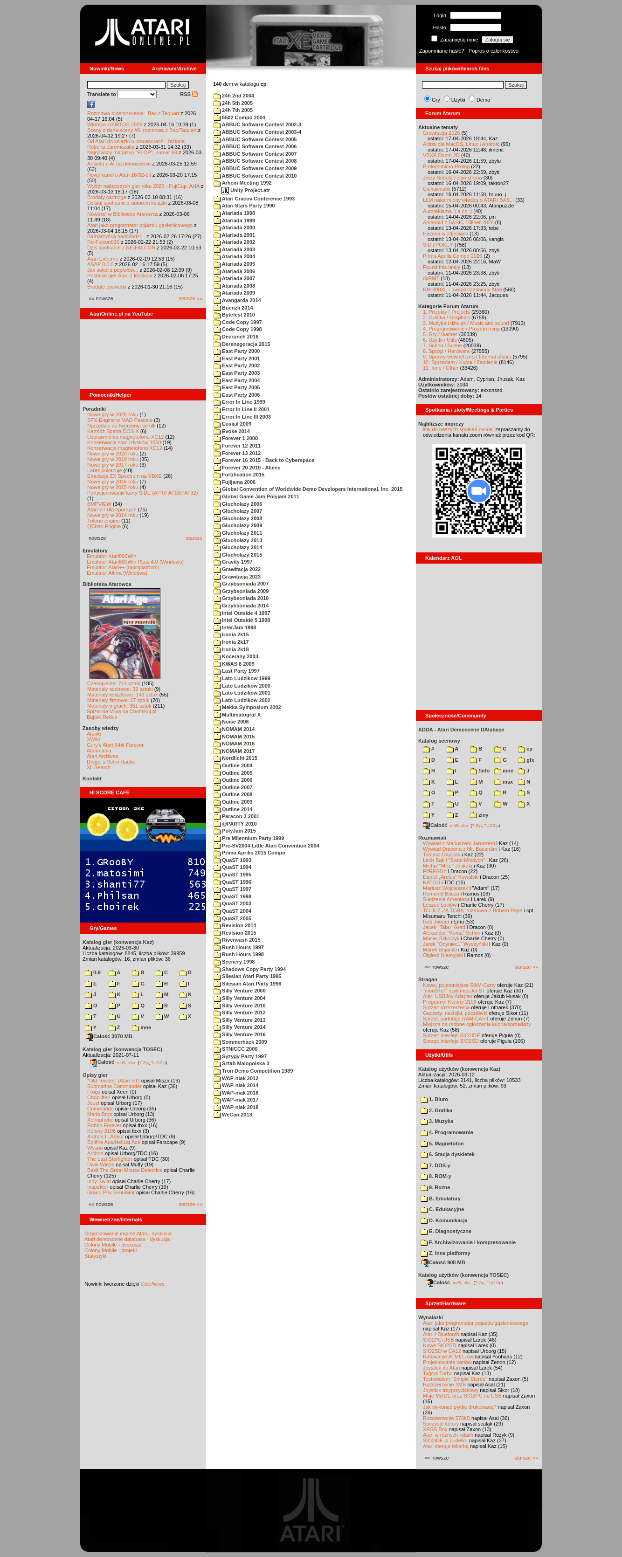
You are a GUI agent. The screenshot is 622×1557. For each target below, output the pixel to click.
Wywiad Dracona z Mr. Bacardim (460, 849)
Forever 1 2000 (236, 438)
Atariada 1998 (234, 213)
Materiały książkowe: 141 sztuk (122, 694)
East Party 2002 (237, 365)
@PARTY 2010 (235, 824)
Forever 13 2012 (237, 453)
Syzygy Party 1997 (240, 1056)
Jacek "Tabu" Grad (444, 927)
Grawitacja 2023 (237, 576)
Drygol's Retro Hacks (111, 762)
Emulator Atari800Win (111, 556)
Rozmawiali (432, 838)
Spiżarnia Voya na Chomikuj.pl (121, 711)
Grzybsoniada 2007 (241, 583)
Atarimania (99, 750)
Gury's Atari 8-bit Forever (115, 745)
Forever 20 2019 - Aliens (247, 467)
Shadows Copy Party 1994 (250, 969)
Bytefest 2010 (234, 314)
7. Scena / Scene (442, 345)
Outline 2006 (233, 780)
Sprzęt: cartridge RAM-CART (456, 1018)
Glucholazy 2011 (238, 533)
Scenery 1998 (234, 962)
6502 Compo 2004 (239, 117)
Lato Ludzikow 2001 (242, 693)
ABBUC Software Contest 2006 (255, 146)
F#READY (435, 871)
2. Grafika (436, 1110)
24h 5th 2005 (233, 103)
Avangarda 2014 (237, 300)
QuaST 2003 (232, 903)
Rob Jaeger (436, 921)
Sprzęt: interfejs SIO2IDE (451, 1035)
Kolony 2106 (101, 1131)
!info (480, 770)
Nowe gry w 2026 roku (112, 414)
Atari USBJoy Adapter (447, 996)
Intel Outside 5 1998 (242, 620)
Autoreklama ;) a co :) (447, 211)
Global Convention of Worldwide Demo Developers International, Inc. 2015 (308, 489)
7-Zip (144, 1062)
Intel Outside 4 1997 (242, 613)
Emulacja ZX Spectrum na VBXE (124, 476)
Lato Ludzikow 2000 (242, 686)
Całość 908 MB (443, 1262)
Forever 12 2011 (237, 445)
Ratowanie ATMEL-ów (448, 1356)
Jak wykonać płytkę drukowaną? (460, 1407)
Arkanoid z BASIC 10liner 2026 (458, 222)
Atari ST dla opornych (112, 509)
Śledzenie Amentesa (446, 899)
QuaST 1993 (232, 860)
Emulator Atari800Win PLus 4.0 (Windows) (135, 562)
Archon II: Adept (106, 1136)
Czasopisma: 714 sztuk (113, 683)
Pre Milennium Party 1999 (249, 838)
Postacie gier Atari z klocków (119, 275)
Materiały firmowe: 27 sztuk (118, 700)
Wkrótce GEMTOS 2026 (114, 124)
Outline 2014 (233, 809)
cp (525, 748)
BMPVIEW (99, 504)
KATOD (431, 882)
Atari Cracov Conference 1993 (254, 198)
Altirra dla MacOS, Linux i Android (461, 144)
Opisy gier (95, 1075)
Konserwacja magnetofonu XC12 (124, 448)
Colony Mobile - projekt (110, 1250)
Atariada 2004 (234, 256)
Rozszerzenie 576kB (446, 1418)
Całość (102, 1062)
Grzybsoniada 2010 (241, 598)
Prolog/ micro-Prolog (446, 166)
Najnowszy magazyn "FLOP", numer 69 (132, 152)
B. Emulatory (441, 1198)
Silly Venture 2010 (240, 1005)
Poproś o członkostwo (493, 51)
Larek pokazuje (104, 470)
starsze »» (190, 298)
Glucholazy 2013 (238, 540)
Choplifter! (99, 1097)
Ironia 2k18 (231, 649)
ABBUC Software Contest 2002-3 (257, 124)
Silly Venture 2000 (240, 990)
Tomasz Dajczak (441, 854)
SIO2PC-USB (438, 1340)
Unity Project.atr (245, 190)
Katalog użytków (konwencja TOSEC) (463, 1275)
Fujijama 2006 (235, 482)
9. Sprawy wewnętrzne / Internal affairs (467, 356)
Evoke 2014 (232, 431)
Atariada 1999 (234, 220)
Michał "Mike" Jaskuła (447, 865)
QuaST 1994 (232, 867)
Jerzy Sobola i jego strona (452, 177)
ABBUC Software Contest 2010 (255, 176)
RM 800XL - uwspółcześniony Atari (462, 289)
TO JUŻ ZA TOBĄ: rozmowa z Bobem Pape (472, 910)
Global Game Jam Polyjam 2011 (256, 496)
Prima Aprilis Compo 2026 (452, 256)
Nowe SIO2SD (439, 1345)
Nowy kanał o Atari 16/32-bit (119, 175)
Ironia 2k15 (231, 634)
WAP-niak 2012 (236, 1078)
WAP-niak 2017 (236, 1099)
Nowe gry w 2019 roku (112, 459)
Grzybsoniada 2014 (241, 605)
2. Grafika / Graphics (446, 317)
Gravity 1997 (233, 562)
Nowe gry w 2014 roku (112, 515)
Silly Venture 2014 (240, 1027)
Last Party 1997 (237, 671)
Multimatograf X (237, 714)
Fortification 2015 (239, 474)
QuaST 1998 (232, 896)
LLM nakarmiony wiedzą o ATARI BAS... (468, 200)
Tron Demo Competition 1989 (253, 1071)
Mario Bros (99, 1114)
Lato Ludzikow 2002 (242, 700)
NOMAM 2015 (234, 736)
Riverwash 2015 (237, 940)
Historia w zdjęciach (445, 233)
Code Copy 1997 (238, 322)
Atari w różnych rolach (448, 1435)
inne (141, 1027)
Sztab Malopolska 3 (242, 1063)
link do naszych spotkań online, (458, 429)
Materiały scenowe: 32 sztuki (120, 689)
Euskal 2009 (232, 424)
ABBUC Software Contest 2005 (255, 139)
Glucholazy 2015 (238, 555)
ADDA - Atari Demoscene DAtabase (461, 729)
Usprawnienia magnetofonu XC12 (125, 437)
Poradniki (94, 409)
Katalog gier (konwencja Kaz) (118, 942)
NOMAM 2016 (234, 743)
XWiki (93, 739)
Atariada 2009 (234, 293)
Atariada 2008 (234, 286)
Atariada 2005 (234, 264)
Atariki (94, 734)
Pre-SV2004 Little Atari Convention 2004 (266, 845)
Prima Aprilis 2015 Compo (249, 852)
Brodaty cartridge (106, 197)
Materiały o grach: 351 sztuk (119, 706)
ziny (479, 815)
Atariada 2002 (234, 242)
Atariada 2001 (234, 235)
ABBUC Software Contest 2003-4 (257, 132)
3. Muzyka (437, 1121)
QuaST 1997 (232, 889)
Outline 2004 (233, 765)
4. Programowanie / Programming (461, 328)
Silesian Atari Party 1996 (247, 983)
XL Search (99, 767)
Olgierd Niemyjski (443, 955)
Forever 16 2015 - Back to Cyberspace (264, 460)
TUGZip (158, 1062)
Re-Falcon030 (103, 242)
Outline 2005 (233, 773)
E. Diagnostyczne (446, 1231)
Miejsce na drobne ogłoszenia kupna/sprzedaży (477, 1024)
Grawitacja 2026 (441, 133)
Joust (93, 1103)
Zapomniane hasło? (441, 51)
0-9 (93, 972)
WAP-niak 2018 (236, 1107)
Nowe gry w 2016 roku (112, 481)
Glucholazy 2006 (238, 504)
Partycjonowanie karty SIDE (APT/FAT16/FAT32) (142, 493)
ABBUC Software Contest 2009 (255, 168)
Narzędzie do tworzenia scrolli (121, 425)
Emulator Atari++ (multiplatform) (123, 567)
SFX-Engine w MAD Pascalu (119, 420)
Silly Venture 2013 (240, 1020)
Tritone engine (103, 521)
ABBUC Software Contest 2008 (255, 161)
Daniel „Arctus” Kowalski (450, 877)
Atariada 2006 (234, 271)
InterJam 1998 (235, 627)
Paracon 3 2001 (236, 816)
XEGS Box (435, 1429)
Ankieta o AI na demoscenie (119, 163)
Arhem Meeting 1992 (243, 183)
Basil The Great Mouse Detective (124, 1170)
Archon (95, 1153)
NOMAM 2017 (234, 751)
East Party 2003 (237, 373)
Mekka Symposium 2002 (247, 707)
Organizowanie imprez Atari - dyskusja (128, 1233)
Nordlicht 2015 (235, 758)
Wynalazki (430, 1317)
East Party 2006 (237, 395)
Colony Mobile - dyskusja (112, 1244)
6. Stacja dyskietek (448, 1154)
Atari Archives (102, 756)
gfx (526, 760)
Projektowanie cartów (447, 1362)
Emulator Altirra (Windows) (117, 573)
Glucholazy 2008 (238, 518)
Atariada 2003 (234, 249)
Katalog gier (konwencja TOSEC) (122, 1049)
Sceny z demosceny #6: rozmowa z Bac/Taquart (142, 130)
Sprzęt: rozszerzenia (446, 1007)
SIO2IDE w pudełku (445, 1440)
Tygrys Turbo (438, 1373)
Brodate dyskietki (106, 286)
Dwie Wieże (100, 1164)
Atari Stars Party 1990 (244, 205)
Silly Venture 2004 (240, 998)
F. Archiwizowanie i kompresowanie (468, 1242)
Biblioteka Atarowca (107, 584)
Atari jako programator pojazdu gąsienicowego (140, 225)
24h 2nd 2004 (234, 95)
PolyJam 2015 (235, 831)
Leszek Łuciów (439, 905)
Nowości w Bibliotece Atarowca (122, 214)
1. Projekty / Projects (446, 312)
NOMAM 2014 (234, 729)
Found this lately (441, 267)
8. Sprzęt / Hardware (446, 351)
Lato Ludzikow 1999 (242, 678)
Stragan (427, 979)
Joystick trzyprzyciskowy (450, 1390)
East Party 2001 (237, 358)
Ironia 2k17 (231, 642)
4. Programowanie (447, 1132)
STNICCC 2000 (235, 1049)
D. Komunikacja (444, 1220)
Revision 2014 (235, 925)
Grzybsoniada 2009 (241, 591)
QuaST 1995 (232, 874)
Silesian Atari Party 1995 (247, 976)
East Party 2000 (237, 351)
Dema (483, 100)
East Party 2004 (237, 380)
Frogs (93, 1092)
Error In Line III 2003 (242, 417)
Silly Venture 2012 (240, 1012)
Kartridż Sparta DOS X (113, 431)
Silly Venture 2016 (240, 1034)
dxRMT (431, 278)
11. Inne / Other (440, 368)
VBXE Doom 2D (441, 155)
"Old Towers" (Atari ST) (113, 1080)
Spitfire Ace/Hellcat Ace (113, 1142)
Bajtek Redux (102, 717)
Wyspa (95, 1148)
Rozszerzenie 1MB (444, 1384)
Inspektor (97, 1187)
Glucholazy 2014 (238, 547)
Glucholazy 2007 (238, 511)
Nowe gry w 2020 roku (112, 453)
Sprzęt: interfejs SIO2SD (451, 1041)
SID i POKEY (438, 245)
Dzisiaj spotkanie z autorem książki (127, 203)
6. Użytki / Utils (440, 340)
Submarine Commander (114, 1086)
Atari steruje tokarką (446, 1446)
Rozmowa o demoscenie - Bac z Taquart (133, 113)
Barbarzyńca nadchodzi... (116, 236)
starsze (194, 538)
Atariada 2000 (234, 227)
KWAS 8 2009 (234, 664)
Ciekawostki (436, 189)
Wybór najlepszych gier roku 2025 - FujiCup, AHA (143, 186)
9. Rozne (435, 1187)
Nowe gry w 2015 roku (112, 487)
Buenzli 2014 (233, 307)
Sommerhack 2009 (240, 1042)
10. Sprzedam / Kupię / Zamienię (460, 362)
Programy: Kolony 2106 (450, 1002)
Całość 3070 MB (109, 1036)
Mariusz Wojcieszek (445, 888)
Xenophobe (100, 1120)
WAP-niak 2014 (236, 1085)
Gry (436, 100)
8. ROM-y (436, 1176)
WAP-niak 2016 (236, 1092)
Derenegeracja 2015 (242, 344)
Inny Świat (99, 1181)
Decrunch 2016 (236, 336)
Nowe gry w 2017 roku (112, 465)
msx (503, 782)
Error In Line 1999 (239, 402)
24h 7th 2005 (233, 110)
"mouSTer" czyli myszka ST (454, 990)
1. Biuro (434, 1099)
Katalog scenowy (439, 741)
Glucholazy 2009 (238, 525)
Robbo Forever (104, 1125)
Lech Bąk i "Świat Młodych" (454, 860)
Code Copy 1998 (238, 329)
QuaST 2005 (232, 918)
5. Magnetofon (442, 1143)
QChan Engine (104, 526)
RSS (189, 94)
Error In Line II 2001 (242, 409)
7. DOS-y (435, 1165)
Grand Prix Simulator (111, 1192)
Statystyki (95, 1256)
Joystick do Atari (441, 1368)
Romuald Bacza (441, 893)
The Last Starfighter (109, 1159)
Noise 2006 (231, 721)
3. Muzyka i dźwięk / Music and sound (466, 323)
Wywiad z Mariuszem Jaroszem (459, 843)
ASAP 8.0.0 (100, 264)
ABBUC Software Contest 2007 (255, 154)
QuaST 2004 (232, 911)
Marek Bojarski (440, 949)
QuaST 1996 (232, 882)
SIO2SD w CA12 (442, 1351)
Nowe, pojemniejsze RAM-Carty (459, 985)
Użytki (458, 100)
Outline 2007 (233, 787)
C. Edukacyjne (442, 1209)
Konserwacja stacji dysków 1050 (124, 442)
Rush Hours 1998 (239, 954)
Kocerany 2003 (236, 656)
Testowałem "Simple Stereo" (455, 1379)
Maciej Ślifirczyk (441, 938)
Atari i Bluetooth (441, 1334)
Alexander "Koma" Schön (451, 933)
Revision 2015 (235, 933)
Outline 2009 (233, 802)
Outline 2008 (233, 794)
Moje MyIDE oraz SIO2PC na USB (462, 1396)
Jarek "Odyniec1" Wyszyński (455, 944)
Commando (100, 1108)
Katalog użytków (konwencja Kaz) (459, 1069)
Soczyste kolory (441, 1423)
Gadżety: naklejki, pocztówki (455, 1013)
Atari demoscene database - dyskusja (127, 1239)
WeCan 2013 (233, 1114)
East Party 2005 (237, 387)
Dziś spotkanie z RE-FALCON (121, 247)
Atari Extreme (102, 259)
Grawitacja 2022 (237, 569)
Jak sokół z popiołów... (112, 270)
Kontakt (92, 778)
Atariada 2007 (234, 278)
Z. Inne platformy (445, 1253)
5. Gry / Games (440, 334)
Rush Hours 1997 (239, 947)
